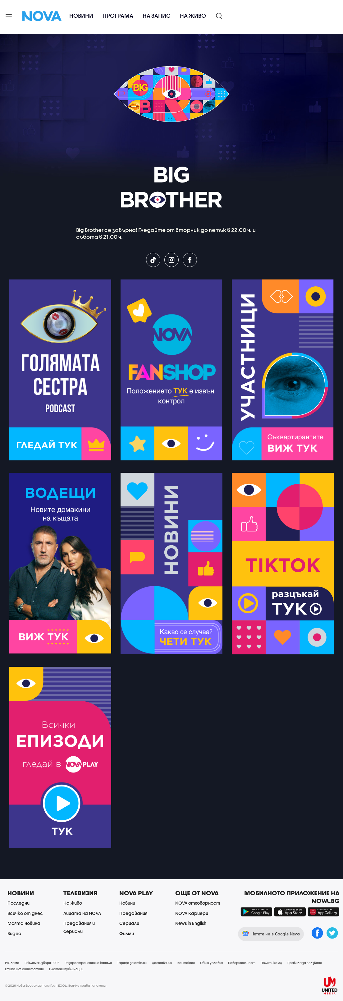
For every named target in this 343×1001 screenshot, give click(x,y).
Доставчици (162, 963)
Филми (126, 933)
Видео (14, 933)
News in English (190, 923)
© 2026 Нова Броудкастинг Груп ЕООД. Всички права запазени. (56, 985)
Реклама (12, 963)
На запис (157, 15)
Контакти (186, 963)
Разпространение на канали (88, 963)
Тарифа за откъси (132, 963)
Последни (18, 903)
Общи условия (211, 963)
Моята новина (23, 923)
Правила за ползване (304, 963)
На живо (193, 15)
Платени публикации (66, 969)
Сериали (129, 923)
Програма (118, 15)
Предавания (133, 913)
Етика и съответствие (24, 969)
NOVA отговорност (197, 903)
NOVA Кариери (191, 913)
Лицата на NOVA (82, 913)
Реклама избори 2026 (42, 963)
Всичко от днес (25, 913)
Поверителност (241, 963)
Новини (81, 15)
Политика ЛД (271, 963)
